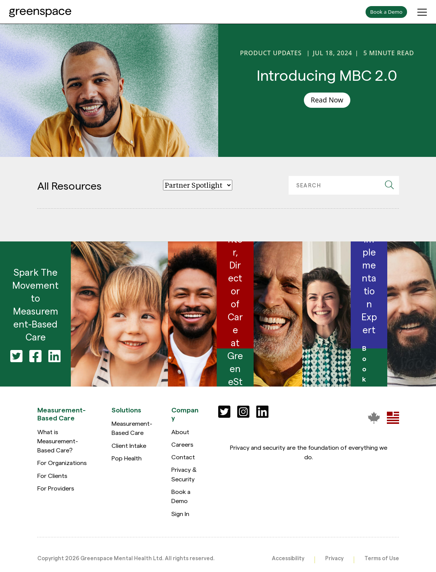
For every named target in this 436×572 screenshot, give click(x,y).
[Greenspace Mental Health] (374, 417)
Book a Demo (180, 496)
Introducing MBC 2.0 (327, 74)
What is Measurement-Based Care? (57, 441)
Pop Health (127, 458)
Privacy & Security (183, 474)
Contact (183, 456)
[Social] (224, 412)
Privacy (334, 557)
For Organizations (62, 462)
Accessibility (288, 557)
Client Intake (129, 445)
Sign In (180, 513)
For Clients (52, 475)
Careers (182, 444)
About (180, 431)
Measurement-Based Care (132, 428)
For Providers (55, 488)
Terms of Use (381, 557)
